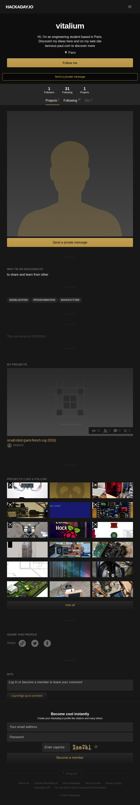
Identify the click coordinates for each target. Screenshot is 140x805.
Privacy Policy (113, 783)
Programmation (44, 300)
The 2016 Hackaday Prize (10, 485)
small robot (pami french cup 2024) (31, 440)
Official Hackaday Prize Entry (95, 485)
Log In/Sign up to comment (26, 695)
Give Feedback (71, 783)
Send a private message (70, 76)
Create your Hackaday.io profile (54, 718)
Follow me (70, 63)
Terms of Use (93, 783)
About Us (23, 783)
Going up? (70, 773)
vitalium (15, 445)
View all (70, 605)
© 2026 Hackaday (70, 795)
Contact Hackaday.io (46, 783)
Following (72, 100)
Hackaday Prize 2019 (95, 505)
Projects (52, 100)
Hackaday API (42, 787)
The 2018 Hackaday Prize (95, 525)
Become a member (70, 757)
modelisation (18, 300)
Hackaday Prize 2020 (10, 545)
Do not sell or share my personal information (80, 787)
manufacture (70, 300)
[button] (130, 7)
